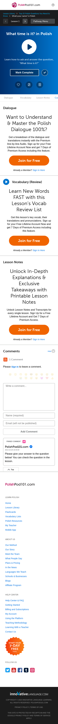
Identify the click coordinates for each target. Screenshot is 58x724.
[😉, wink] (52, 374)
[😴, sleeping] (31, 378)
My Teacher (10, 525)
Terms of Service (42, 715)
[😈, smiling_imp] (41, 378)
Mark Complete (24, 72)
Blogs (8, 581)
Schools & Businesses (16, 576)
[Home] (26, 7)
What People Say (13, 558)
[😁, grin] (20, 374)
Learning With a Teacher (17, 627)
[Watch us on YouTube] (13, 670)
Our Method (11, 545)
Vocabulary (25, 97)
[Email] (29, 423)
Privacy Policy (22, 707)
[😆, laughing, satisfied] (41, 374)
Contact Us (10, 631)
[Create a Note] (29, 84)
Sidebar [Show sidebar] (43, 21)
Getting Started (12, 605)
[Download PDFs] (39, 84)
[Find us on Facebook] (20, 670)
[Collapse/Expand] (29, 351)
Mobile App (10, 530)
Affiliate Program (13, 585)
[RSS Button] (5, 359)
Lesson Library (9, 13)
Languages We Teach (15, 572)
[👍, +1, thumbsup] (52, 378)
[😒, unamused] (26, 374)
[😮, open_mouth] (36, 378)
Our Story (10, 549)
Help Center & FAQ (14, 600)
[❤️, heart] (47, 378)
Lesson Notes (43, 97)
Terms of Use (36, 707)
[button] (53, 5)
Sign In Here (39, 170)
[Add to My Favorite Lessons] (18, 84)
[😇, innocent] (26, 378)
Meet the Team (12, 554)
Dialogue (8, 97)
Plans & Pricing (12, 563)
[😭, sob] (20, 378)
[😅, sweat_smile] (47, 374)
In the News (11, 567)
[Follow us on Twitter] (7, 670)
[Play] (6, 182)
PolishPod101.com (39, 703)
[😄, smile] (10, 374)
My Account (10, 614)
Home (8, 503)
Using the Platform (14, 618)
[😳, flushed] (15, 374)
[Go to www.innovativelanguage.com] (29, 693)
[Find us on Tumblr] (26, 670)
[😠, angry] (36, 374)
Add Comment (29, 431)
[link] (25, 21)
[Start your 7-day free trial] (14, 646)
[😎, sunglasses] (31, 374)
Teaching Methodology (16, 623)
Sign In (15, 367)
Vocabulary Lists (13, 516)
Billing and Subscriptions (17, 609)
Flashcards (10, 512)
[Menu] (5, 5)
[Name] (29, 415)
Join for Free (29, 160)
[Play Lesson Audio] (29, 46)
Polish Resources (13, 521)
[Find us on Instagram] (32, 670)
